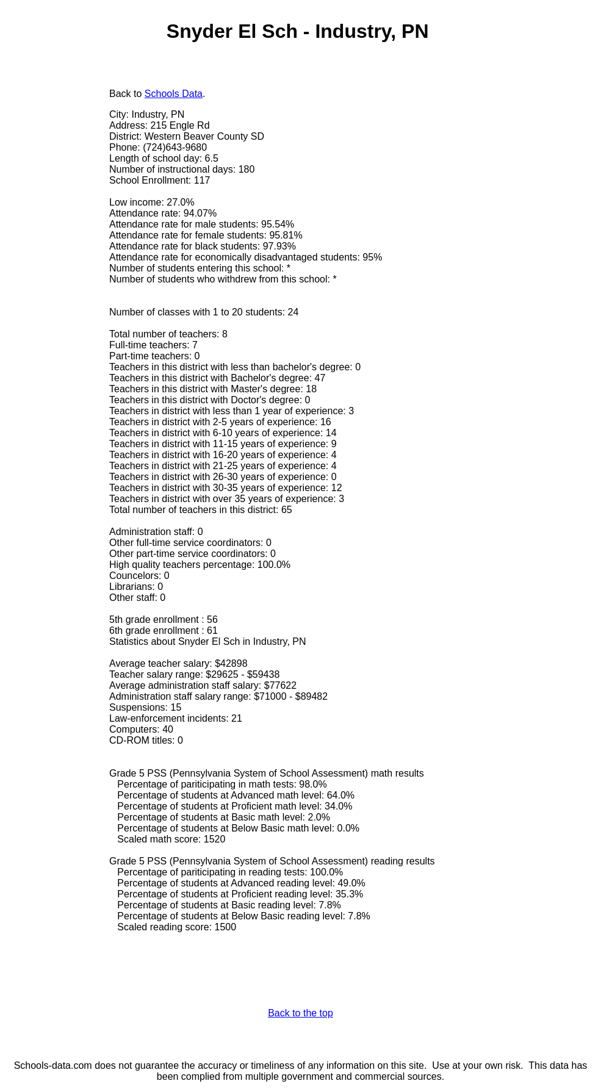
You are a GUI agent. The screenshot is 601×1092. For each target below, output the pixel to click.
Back (120, 93)
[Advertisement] (58, 273)
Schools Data (174, 93)
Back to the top (300, 1013)
